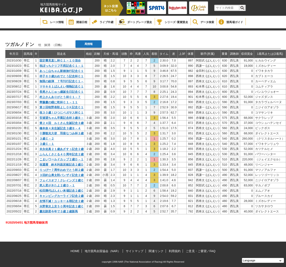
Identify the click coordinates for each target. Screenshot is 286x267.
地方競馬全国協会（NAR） (103, 251)
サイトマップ (135, 251)
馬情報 (88, 44)
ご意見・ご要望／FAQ (200, 251)
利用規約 (175, 251)
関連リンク (156, 251)
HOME (75, 251)
